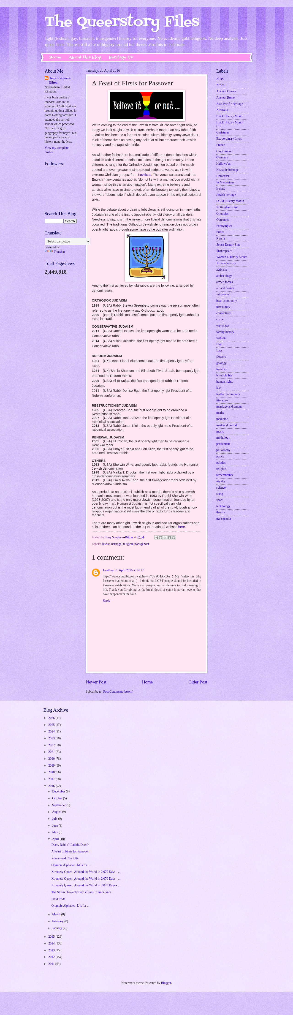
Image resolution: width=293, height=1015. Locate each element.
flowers (221, 356)
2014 (51, 943)
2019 (51, 765)
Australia (222, 110)
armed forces (224, 282)
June (55, 825)
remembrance (224, 475)
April (56, 839)
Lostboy (108, 570)
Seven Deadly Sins (228, 244)
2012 (51, 957)
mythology (223, 437)
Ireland (220, 188)
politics (221, 462)
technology (223, 506)
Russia (220, 238)
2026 (51, 718)
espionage (222, 325)
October (57, 798)
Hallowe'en (223, 163)
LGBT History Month (230, 201)
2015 (51, 936)
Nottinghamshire (227, 207)
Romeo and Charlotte (64, 858)
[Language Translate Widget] (67, 241)
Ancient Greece (226, 91)
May (55, 832)
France (220, 145)
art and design (225, 288)
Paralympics (224, 226)
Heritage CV (121, 57)
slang (219, 493)
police (220, 456)
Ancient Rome (225, 97)
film (219, 344)
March (56, 914)
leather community (228, 394)
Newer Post (96, 682)
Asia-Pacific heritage (229, 104)
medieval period (226, 425)
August (57, 812)
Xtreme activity (226, 263)
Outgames (222, 219)
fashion (221, 338)
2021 (51, 752)
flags (219, 350)
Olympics (222, 213)
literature (222, 400)
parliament (223, 444)
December (59, 791)
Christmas (222, 132)
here (181, 527)
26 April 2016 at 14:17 (129, 570)
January (57, 928)
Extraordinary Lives (229, 138)
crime (219, 319)
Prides (220, 232)
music (220, 431)
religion (128, 544)
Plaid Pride (58, 899)
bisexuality (223, 307)
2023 (51, 738)
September (59, 805)
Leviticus (144, 175)
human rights (224, 381)
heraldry (221, 369)
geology (221, 363)
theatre (220, 512)
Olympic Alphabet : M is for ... (70, 865)
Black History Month (229, 116)
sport (219, 500)
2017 (51, 779)
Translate (55, 251)
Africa (220, 85)
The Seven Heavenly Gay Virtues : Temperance (81, 892)
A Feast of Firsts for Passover (70, 851)
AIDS (220, 79)
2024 (51, 731)
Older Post (197, 682)
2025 (51, 725)
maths (220, 412)
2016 (51, 786)
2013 (51, 950)
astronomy (223, 294)
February (58, 921)
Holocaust (222, 176)
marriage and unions (229, 406)
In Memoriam (225, 182)
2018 (51, 772)
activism (221, 269)
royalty (220, 481)
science (221, 487)
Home (55, 57)
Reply (106, 600)
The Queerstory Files (122, 22)
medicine (222, 419)
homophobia (224, 375)
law (218, 387)
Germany (222, 157)
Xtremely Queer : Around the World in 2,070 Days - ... (85, 871)
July (55, 818)
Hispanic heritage (227, 169)
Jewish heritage (111, 544)
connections (223, 313)
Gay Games (223, 151)
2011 (51, 964)
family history (225, 332)
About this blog (85, 57)
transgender (141, 544)
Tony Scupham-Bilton (60, 80)
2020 (51, 758)
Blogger (166, 983)
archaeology (224, 276)
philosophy (223, 450)
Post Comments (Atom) (118, 691)
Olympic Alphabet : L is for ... (70, 905)
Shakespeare (224, 251)
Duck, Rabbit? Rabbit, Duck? (70, 844)
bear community (226, 300)
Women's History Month (231, 257)
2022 (51, 745)
